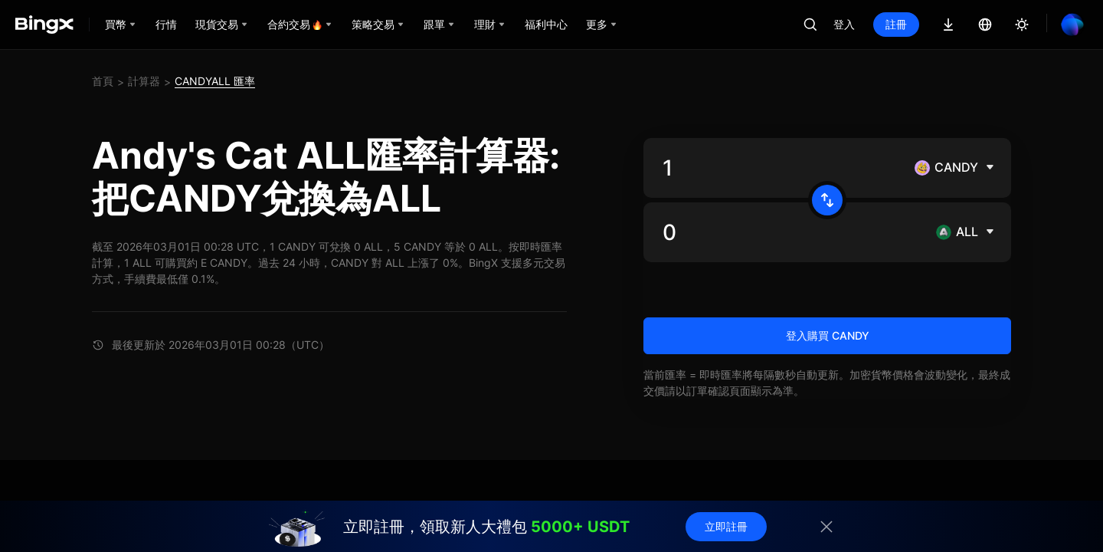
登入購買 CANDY (827, 335)
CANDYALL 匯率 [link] (215, 80)
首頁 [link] (102, 80)
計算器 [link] (144, 80)
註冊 (896, 24)
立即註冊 (726, 526)
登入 (844, 24)
